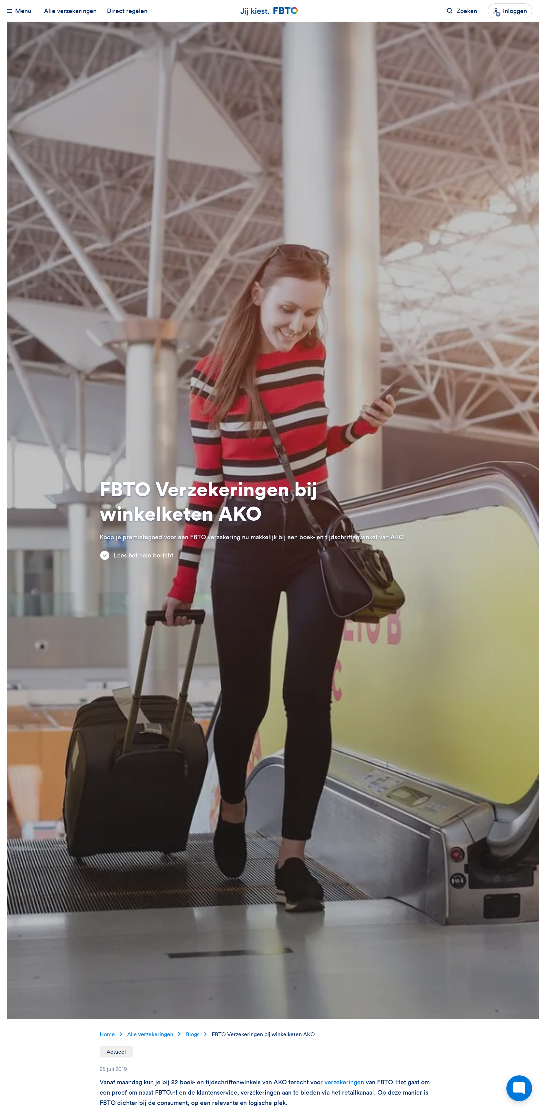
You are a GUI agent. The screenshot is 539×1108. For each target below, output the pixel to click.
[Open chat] (519, 1088)
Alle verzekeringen (70, 11)
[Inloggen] (510, 10)
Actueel (116, 1051)
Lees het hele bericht (136, 555)
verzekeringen (344, 1082)
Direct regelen (127, 11)
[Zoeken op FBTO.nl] (462, 10)
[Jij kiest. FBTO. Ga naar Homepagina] (269, 10)
